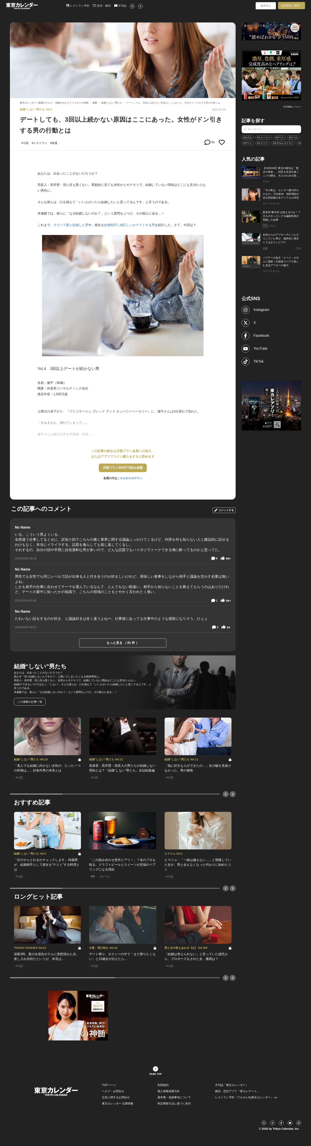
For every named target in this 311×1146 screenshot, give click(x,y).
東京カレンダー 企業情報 (117, 1103)
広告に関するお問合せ (116, 1097)
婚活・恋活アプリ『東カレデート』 (237, 1091)
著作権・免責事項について (174, 1097)
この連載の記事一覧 (29, 701)
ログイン (266, 5)
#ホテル (247, 137)
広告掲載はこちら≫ (292, 107)
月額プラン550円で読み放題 (123, 467)
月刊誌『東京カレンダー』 (231, 1085)
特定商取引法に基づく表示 (174, 1103)
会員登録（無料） (291, 5)
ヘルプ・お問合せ (113, 1091)
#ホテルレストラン (283, 143)
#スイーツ (262, 143)
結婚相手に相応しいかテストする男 (129, 225)
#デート (279, 137)
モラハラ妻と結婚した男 (70, 225)
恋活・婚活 (102, 5)
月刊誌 (120, 5)
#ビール (293, 137)
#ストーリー (263, 137)
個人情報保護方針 (168, 1091)
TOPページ (109, 1085)
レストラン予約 (78, 5)
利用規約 (163, 1085)
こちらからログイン (129, 478)
